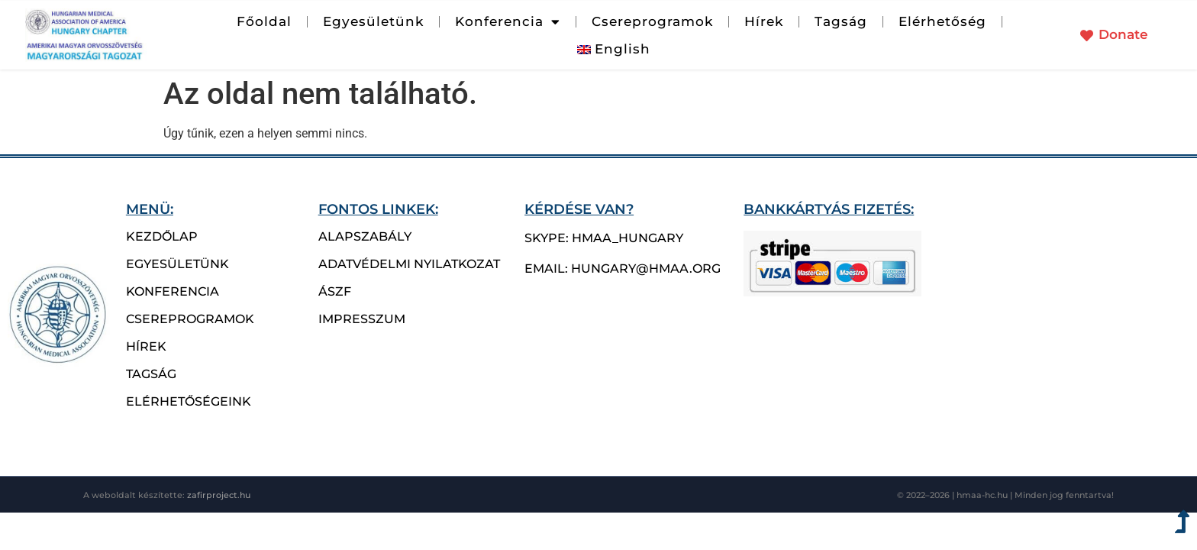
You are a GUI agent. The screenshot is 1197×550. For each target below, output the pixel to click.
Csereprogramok (652, 21)
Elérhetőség (942, 21)
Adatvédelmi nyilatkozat (409, 264)
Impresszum (361, 319)
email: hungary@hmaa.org (622, 268)
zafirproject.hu (218, 495)
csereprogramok (190, 319)
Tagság (841, 21)
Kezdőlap (162, 236)
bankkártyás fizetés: (829, 209)
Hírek (763, 21)
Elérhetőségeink (188, 401)
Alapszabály (364, 236)
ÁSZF (334, 291)
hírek (146, 346)
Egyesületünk (373, 21)
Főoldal (264, 21)
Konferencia (507, 21)
